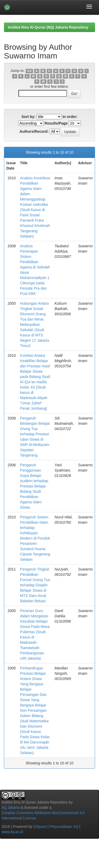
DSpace (39, 826)
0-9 (29, 70)
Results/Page (56, 123)
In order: (70, 117)
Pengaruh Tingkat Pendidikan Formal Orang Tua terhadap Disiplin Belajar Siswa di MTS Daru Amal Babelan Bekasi (35, 585)
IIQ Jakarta (11, 807)
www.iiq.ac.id (12, 832)
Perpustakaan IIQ (64, 826)
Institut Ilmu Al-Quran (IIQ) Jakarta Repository (48, 27)
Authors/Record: (34, 131)
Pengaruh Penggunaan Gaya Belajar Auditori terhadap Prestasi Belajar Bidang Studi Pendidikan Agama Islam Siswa (34, 486)
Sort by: (28, 117)
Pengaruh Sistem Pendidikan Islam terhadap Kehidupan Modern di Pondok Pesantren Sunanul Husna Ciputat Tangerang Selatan (35, 538)
